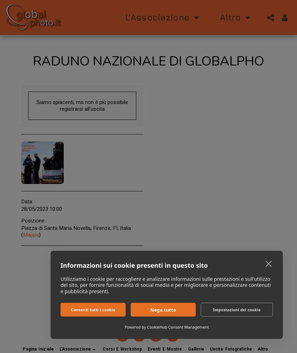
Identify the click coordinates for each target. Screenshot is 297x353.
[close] (268, 263)
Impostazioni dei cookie (237, 309)
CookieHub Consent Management (178, 327)
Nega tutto (163, 310)
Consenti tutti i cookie (93, 309)
